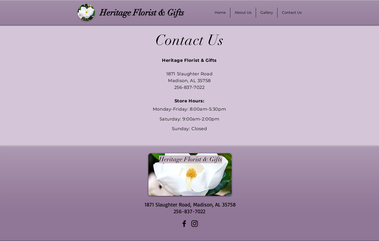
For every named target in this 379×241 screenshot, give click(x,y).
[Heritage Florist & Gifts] (141, 12)
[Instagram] (194, 223)
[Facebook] (184, 223)
